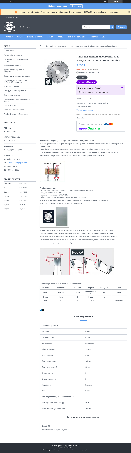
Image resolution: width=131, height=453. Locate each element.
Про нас (61, 37)
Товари (20, 37)
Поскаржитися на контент (62, 450)
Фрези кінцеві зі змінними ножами (17, 76)
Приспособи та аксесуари (14, 55)
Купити (83, 77)
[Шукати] (112, 27)
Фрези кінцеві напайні (12, 65)
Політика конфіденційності (81, 450)
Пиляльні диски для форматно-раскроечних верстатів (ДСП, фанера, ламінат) (76, 46)
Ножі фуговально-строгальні (15, 91)
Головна (9, 37)
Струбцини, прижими (12, 95)
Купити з (88, 82)
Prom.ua (76, 446)
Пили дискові (9, 51)
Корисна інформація (76, 37)
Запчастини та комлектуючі (14, 110)
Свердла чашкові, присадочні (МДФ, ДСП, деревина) (15, 81)
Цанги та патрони (10, 105)
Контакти (50, 37)
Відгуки (94, 37)
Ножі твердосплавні (11, 86)
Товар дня (76, 6)
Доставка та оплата (35, 37)
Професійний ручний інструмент (16, 114)
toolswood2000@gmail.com (17, 163)
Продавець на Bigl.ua (66, 448)
